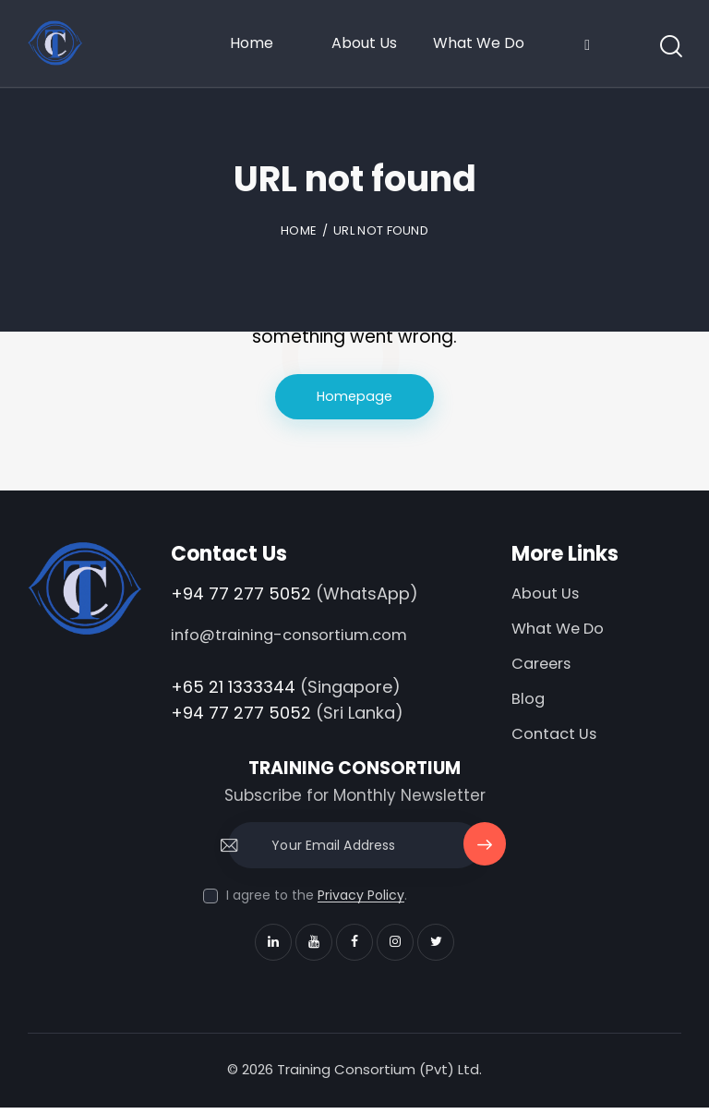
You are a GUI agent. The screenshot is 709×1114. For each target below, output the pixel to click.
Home (299, 230)
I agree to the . (316, 901)
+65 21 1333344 (233, 687)
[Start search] (669, 47)
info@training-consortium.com (295, 636)
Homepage (355, 396)
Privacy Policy (361, 902)
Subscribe (483, 859)
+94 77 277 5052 (241, 594)
